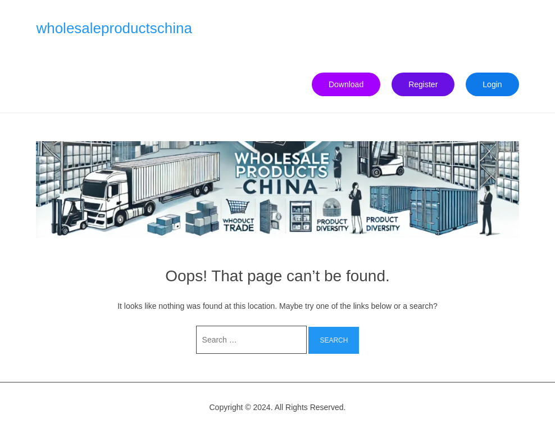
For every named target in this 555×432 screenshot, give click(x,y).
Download (346, 84)
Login (492, 84)
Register (423, 84)
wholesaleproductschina (114, 28)
